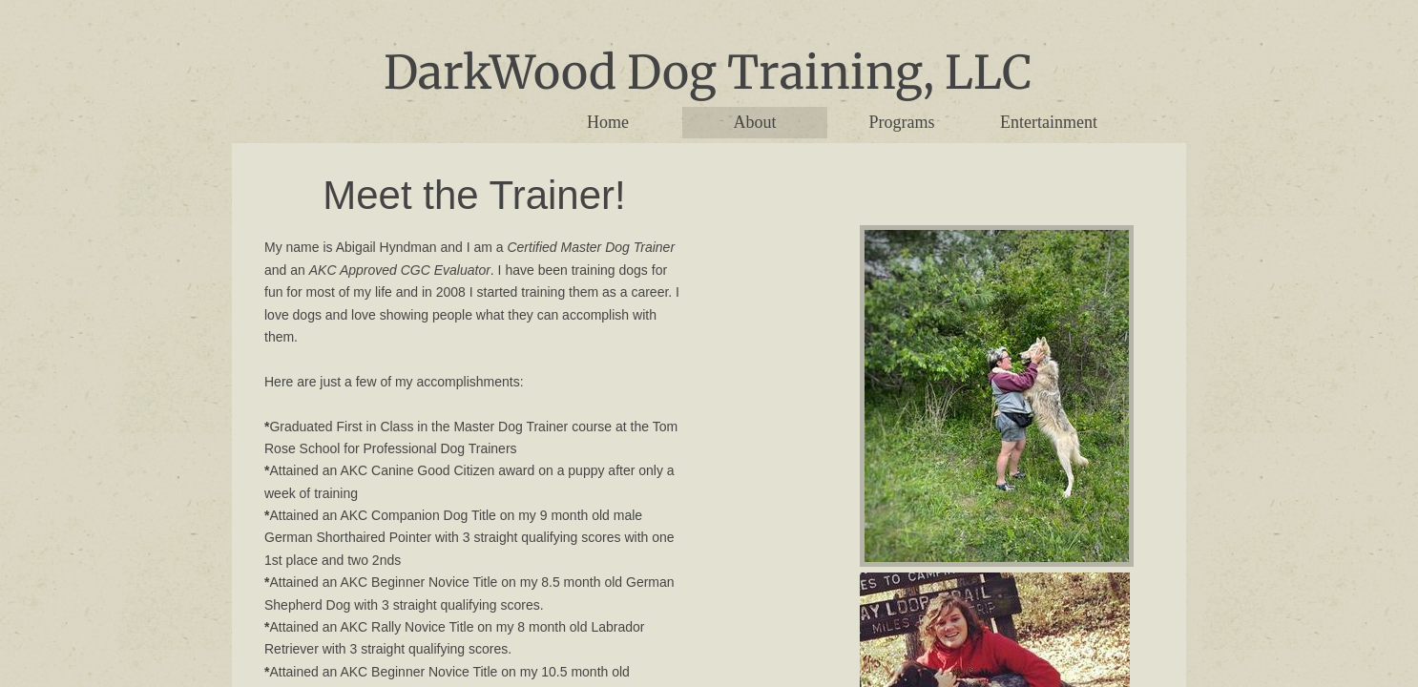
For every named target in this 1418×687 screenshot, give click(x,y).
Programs (902, 122)
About (755, 122)
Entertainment (1048, 122)
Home (608, 122)
